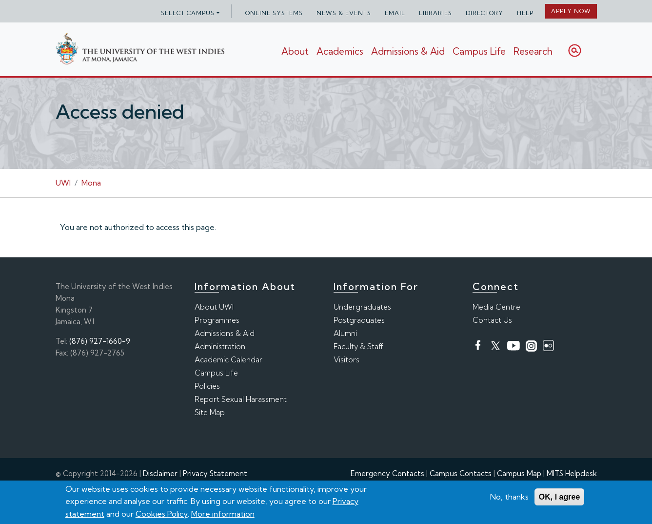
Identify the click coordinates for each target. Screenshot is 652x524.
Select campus (188, 13)
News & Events (343, 13)
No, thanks (509, 497)
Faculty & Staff (358, 346)
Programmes (217, 320)
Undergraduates (362, 307)
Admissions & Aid (408, 51)
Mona (91, 183)
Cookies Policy (162, 514)
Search (574, 50)
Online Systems (274, 13)
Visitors (346, 359)
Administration (220, 346)
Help (525, 13)
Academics (339, 51)
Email (395, 13)
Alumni (345, 333)
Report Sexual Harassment (241, 399)
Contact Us (492, 320)
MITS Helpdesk (572, 473)
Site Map (210, 412)
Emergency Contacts (387, 473)
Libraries (435, 13)
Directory (484, 13)
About (295, 51)
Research (533, 51)
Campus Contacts (461, 473)
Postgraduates (359, 320)
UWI (63, 183)
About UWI (214, 307)
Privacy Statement (215, 473)
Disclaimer (160, 473)
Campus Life (479, 51)
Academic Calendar (228, 359)
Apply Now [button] (571, 11)
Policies (207, 386)
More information (223, 514)
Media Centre (496, 307)
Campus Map (519, 473)
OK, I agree (559, 497)
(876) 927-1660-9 (99, 341)
